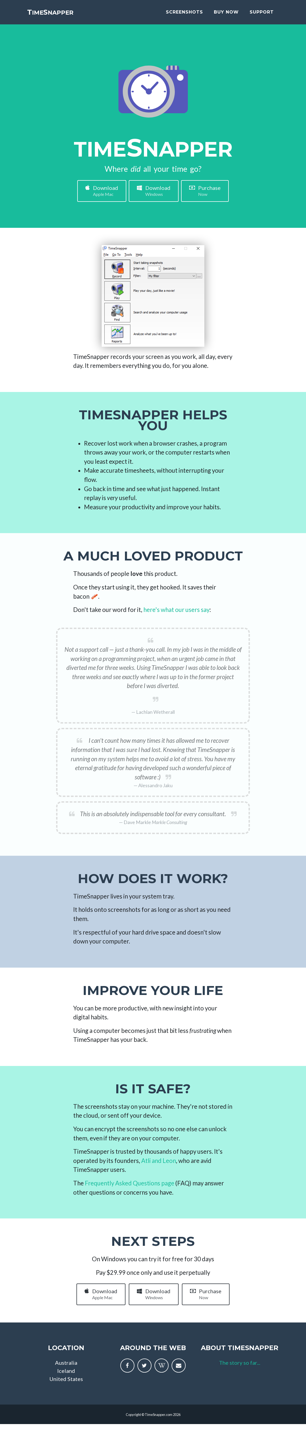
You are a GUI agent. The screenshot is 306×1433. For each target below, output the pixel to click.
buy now (226, 15)
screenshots (184, 15)
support (262, 15)
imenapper (62, 15)
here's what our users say (176, 610)
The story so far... (239, 1363)
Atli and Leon (158, 1161)
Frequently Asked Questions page (129, 1183)
